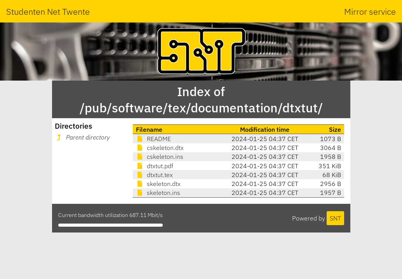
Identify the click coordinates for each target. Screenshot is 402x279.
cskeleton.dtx (160, 148)
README (153, 139)
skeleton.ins (158, 192)
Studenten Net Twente (48, 11)
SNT (335, 218)
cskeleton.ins (159, 156)
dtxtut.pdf (154, 166)
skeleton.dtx (158, 184)
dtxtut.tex (154, 175)
